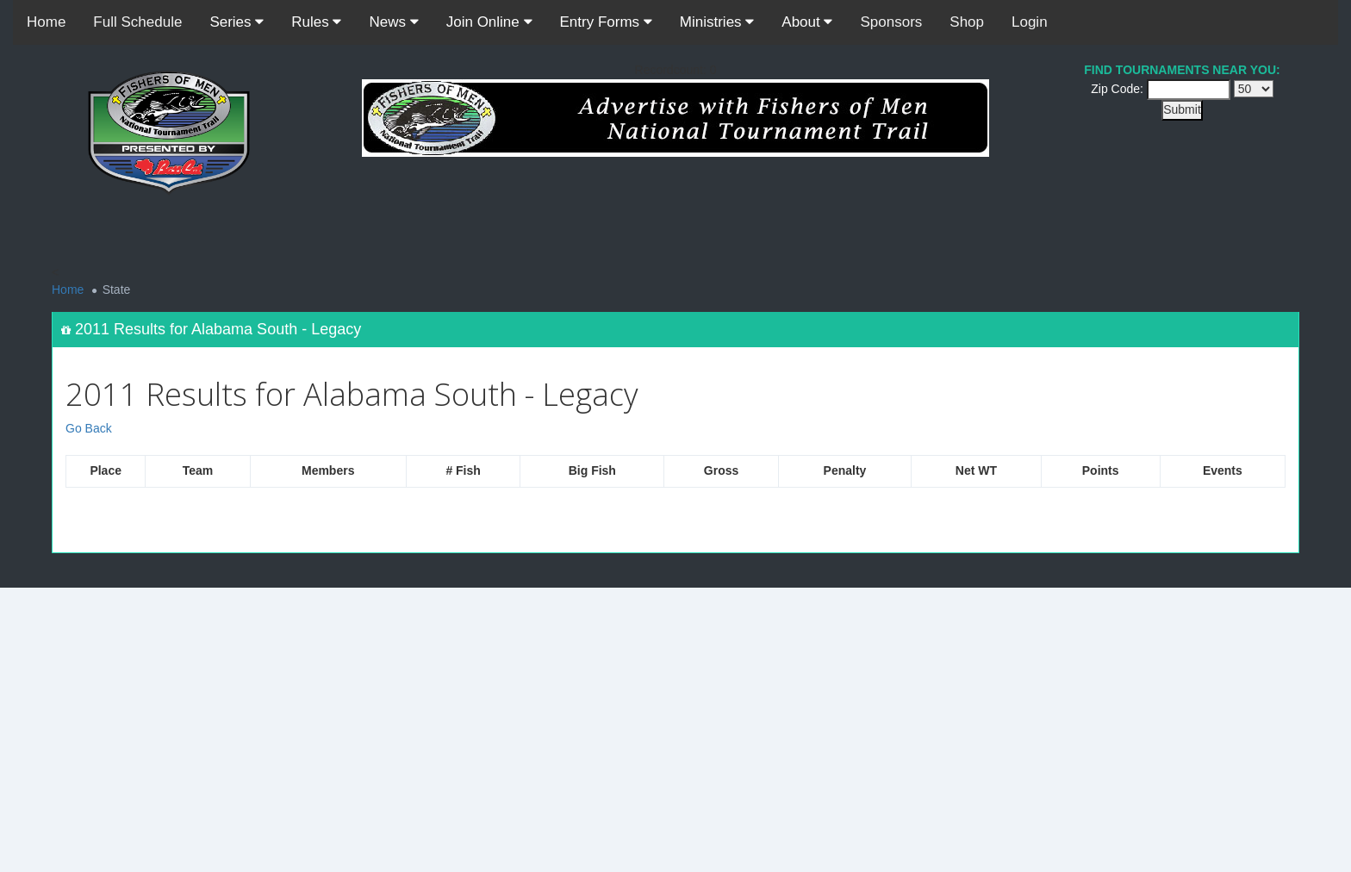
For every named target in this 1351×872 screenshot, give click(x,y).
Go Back (88, 428)
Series (236, 22)
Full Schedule (137, 22)
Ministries (717, 22)
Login (1030, 22)
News (393, 22)
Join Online (489, 22)
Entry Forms (606, 22)
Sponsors (891, 22)
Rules (316, 22)
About (806, 22)
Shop (966, 22)
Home (46, 22)
